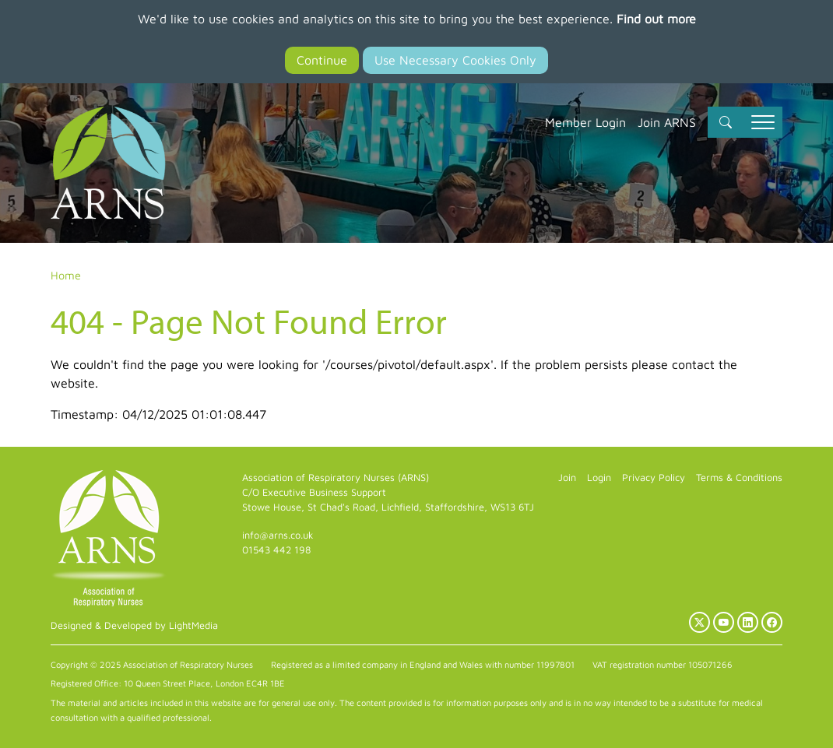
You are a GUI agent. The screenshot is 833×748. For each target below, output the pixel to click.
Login (599, 477)
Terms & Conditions (739, 477)
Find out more (656, 19)
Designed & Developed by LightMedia (134, 625)
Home (66, 275)
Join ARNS (667, 122)
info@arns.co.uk (278, 535)
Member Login (585, 122)
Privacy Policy (653, 477)
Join (567, 477)
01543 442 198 (276, 550)
